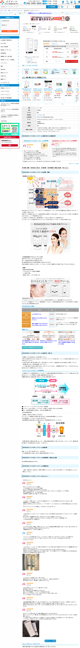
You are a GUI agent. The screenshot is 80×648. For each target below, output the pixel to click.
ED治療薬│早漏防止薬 (6, 40)
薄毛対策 (3, 69)
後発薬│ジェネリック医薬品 (7, 59)
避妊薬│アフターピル (6, 50)
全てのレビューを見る (50, 641)
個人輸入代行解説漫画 (6, 97)
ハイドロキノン (40, 114)
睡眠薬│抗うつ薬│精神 (6, 56)
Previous (38, 104)
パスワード (4, 25)
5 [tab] (54, 104)
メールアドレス (5, 20)
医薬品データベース (5, 88)
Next (63, 104)
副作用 (43, 168)
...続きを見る (4, 121)
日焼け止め (3, 76)
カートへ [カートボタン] (77, 7)
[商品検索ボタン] (52, 6)
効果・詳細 (25, 168)
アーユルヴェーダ (5, 82)
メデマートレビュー (5, 94)
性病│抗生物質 (4, 46)
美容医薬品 (3, 53)
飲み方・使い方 (35, 168)
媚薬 (2, 66)
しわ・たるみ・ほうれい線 (31, 65)
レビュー (65, 168)
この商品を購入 (75, 52)
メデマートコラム (5, 91)
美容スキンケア (4, 72)
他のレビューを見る (74, 163)
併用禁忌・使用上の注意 (54, 168)
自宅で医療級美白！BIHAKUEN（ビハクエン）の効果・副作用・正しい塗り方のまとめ (31, 337)
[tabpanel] (27, 91)
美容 (23, 65)
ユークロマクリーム (36, 314)
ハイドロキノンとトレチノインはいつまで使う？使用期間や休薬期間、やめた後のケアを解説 (67, 337)
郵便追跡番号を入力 (6, 140)
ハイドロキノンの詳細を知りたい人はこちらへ (32, 347)
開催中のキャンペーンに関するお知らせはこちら (40, 13)
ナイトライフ (4, 63)
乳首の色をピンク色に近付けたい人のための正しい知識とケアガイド (49, 337)
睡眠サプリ (3, 79)
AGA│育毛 (3, 43)
